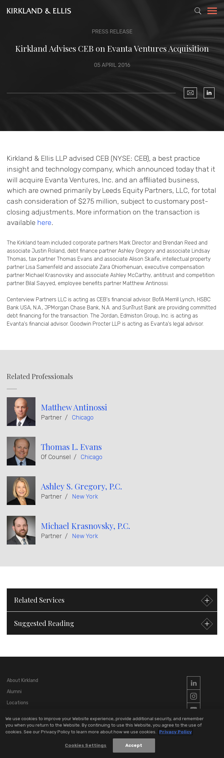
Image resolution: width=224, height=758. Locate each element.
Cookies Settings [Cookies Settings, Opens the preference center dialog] (85, 745)
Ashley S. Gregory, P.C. (81, 486)
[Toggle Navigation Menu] (212, 12)
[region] (112, 733)
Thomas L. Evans (71, 446)
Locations (17, 703)
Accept (134, 745)
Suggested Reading (112, 624)
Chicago (83, 417)
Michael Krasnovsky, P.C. (85, 525)
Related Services (112, 600)
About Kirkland (22, 680)
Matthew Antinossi (74, 407)
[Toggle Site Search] (198, 11)
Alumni (14, 691)
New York (85, 496)
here (44, 222)
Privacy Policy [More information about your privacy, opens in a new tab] (175, 731)
